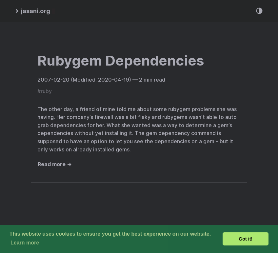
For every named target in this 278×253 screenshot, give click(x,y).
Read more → (55, 164)
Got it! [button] (245, 239)
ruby (46, 91)
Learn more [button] (24, 242)
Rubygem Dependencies (120, 60)
